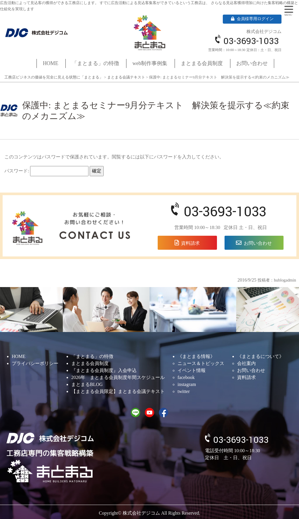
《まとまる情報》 (196, 356)
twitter (184, 391)
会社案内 (246, 363)
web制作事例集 (150, 63)
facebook (186, 377)
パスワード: (46, 171)
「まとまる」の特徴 (95, 63)
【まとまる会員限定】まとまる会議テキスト (118, 391)
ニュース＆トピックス (201, 363)
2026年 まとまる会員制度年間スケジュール (118, 377)
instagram (187, 384)
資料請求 (190, 243)
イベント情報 (192, 370)
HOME (50, 63)
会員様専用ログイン (252, 19)
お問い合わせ (252, 63)
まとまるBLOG (87, 384)
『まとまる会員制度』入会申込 (104, 370)
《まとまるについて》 (260, 356)
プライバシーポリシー (35, 363)
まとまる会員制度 (202, 63)
